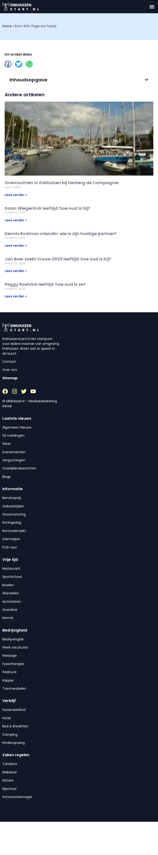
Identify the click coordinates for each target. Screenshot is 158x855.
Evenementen (13, 452)
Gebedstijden (13, 506)
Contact (9, 361)
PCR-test (9, 547)
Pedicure (9, 672)
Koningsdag (11, 522)
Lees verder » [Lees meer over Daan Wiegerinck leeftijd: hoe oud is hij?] (16, 220)
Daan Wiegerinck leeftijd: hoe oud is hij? (47, 208)
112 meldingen (13, 435)
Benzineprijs (11, 498)
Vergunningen (13, 460)
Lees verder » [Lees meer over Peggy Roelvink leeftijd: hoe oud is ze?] (16, 296)
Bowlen (8, 585)
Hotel (6, 718)
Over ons (9, 369)
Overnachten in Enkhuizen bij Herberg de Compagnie (62, 183)
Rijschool (9, 788)
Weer (6, 443)
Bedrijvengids (13, 639)
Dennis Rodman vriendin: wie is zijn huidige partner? (60, 233)
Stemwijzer (11, 539)
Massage (9, 655)
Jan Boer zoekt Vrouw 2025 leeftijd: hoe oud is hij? (58, 259)
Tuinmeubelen (14, 688)
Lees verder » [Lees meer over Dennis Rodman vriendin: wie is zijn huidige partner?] (16, 245)
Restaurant (11, 568)
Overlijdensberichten (19, 468)
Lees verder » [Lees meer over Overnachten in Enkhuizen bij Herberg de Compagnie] (16, 195)
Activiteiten (11, 601)
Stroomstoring (14, 514)
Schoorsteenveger (17, 797)
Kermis (7, 617)
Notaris (8, 780)
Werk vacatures (15, 647)
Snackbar (10, 609)
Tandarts (9, 764)
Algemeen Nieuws (16, 427)
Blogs (6, 476)
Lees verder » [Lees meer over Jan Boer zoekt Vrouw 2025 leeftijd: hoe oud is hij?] (16, 271)
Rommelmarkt (14, 531)
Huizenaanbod (14, 709)
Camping (10, 734)
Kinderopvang (13, 742)
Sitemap (10, 378)
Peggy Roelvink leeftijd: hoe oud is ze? (45, 284)
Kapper (8, 680)
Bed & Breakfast (15, 726)
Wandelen (10, 593)
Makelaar (9, 772)
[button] (152, 6)
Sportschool (12, 576)
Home (7, 26)
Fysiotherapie (13, 664)
